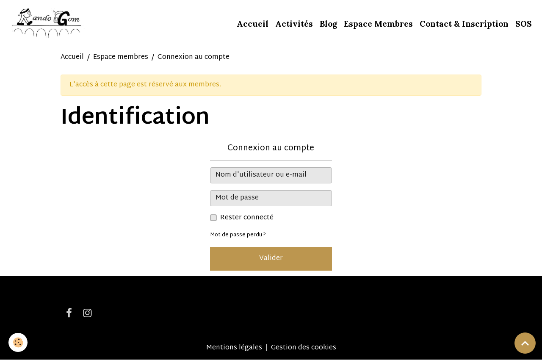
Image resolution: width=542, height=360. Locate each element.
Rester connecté (247, 218)
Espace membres (120, 57)
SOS (523, 24)
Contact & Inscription (464, 24)
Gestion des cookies (303, 348)
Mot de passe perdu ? (238, 235)
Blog (328, 24)
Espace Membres (378, 24)
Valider (271, 258)
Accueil (252, 24)
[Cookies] (18, 342)
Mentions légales (234, 348)
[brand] (47, 24)
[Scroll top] (525, 343)
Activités (294, 24)
